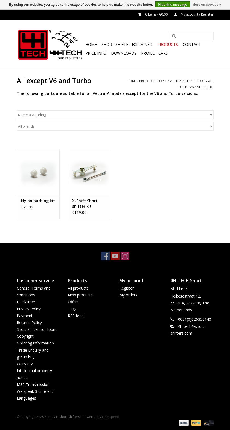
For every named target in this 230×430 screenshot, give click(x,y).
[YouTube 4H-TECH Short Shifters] (115, 256)
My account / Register (194, 14)
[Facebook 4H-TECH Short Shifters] (105, 256)
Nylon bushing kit (38, 200)
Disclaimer (26, 301)
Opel (163, 81)
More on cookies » (206, 5)
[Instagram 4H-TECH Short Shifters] (125, 256)
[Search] (192, 36)
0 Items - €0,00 (153, 14)
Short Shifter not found (37, 329)
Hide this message (172, 5)
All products (78, 288)
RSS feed (76, 315)
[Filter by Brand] (115, 126)
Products (167, 44)
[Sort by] (115, 114)
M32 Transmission (33, 384)
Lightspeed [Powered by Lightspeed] (110, 416)
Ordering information (35, 343)
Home (91, 44)
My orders (128, 295)
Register (126, 288)
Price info (95, 53)
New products (80, 295)
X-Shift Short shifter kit (85, 203)
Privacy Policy (29, 308)
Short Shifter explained (127, 44)
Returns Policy (29, 322)
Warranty (25, 363)
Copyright (25, 336)
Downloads (123, 53)
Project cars (154, 53)
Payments (25, 315)
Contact (192, 44)
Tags (72, 308)
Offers (73, 301)
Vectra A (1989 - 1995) (187, 81)
